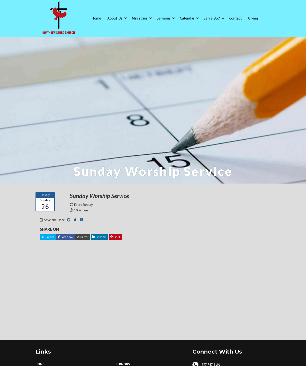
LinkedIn (99, 237)
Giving (253, 18)
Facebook (65, 237)
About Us (115, 18)
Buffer (83, 237)
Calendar (187, 18)
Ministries (140, 18)
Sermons (164, 18)
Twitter (47, 237)
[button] (126, 18)
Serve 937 (212, 18)
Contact (235, 18)
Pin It (115, 237)
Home (96, 18)
